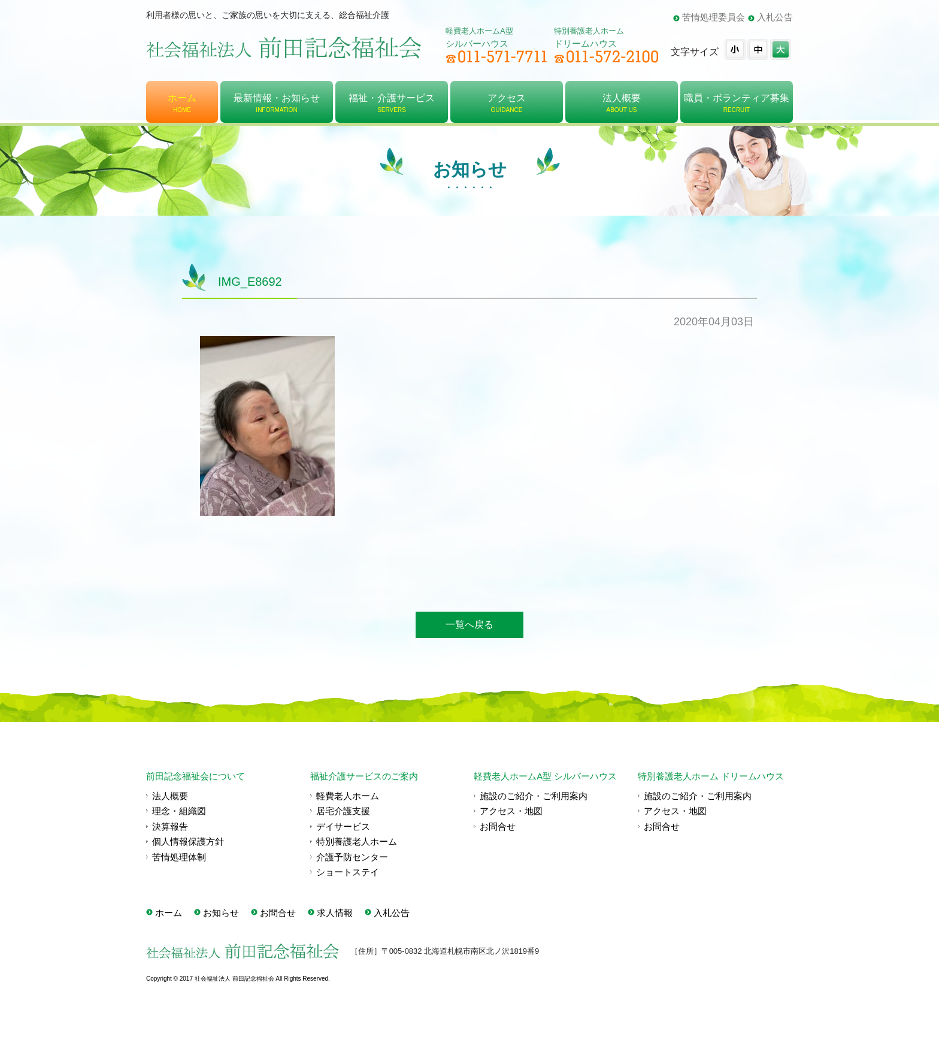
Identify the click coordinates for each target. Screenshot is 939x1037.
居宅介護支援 (343, 811)
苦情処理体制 (179, 857)
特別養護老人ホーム (356, 841)
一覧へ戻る (469, 624)
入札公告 (775, 17)
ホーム (168, 913)
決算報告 (170, 826)
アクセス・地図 (511, 811)
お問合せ (498, 826)
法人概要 (170, 796)
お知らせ (221, 913)
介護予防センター (352, 857)
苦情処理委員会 (713, 17)
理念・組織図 (179, 811)
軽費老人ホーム (347, 796)
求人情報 (335, 913)
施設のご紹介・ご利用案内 (533, 796)
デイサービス (343, 826)
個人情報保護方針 (188, 841)
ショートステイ (347, 872)
